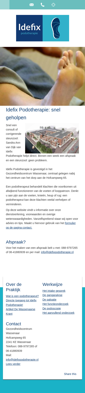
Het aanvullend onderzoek (58, 312)
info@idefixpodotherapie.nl (57, 252)
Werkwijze (52, 284)
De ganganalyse (52, 295)
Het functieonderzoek (55, 303)
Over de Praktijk (14, 287)
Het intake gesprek (53, 290)
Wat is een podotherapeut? (22, 296)
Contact (13, 323)
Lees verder (13, 364)
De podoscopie (51, 308)
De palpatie (49, 299)
